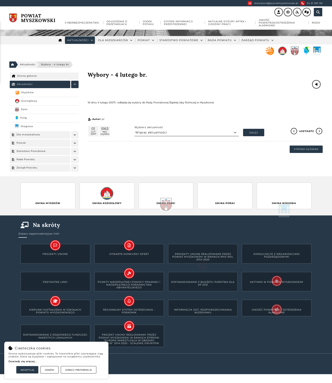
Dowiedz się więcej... (22, 361)
